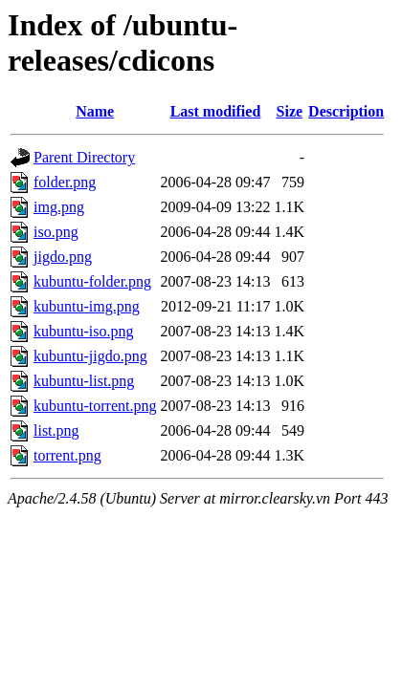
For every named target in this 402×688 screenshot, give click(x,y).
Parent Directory (84, 157)
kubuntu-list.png (84, 381)
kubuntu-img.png (87, 306)
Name (95, 111)
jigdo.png (63, 256)
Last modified (215, 111)
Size (290, 111)
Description (346, 111)
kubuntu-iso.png (83, 331)
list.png (56, 430)
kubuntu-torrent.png (95, 406)
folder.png (65, 182)
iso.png (56, 232)
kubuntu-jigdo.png (90, 356)
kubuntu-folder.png (92, 281)
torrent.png (67, 455)
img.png (59, 207)
